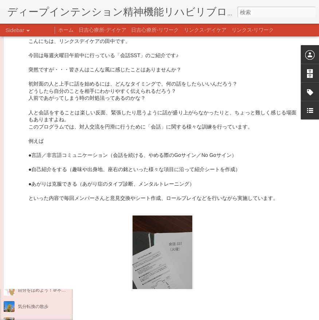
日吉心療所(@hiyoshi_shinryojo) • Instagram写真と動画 (167, 239)
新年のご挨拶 (31, 224)
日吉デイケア (228, 285)
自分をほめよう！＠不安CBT (46, 290)
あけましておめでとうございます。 (53, 241)
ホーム (66, 30)
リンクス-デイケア (205, 30)
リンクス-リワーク (253, 30)
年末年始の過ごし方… (40, 257)
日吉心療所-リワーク (155, 30)
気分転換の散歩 (33, 306)
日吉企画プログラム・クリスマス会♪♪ (55, 273)
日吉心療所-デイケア (102, 30)
